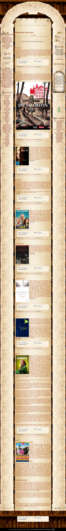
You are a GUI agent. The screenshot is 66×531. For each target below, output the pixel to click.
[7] (33, 41)
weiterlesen (18, 57)
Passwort (7, 120)
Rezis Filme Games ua (7, 46)
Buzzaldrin (59, 126)
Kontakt (31, 25)
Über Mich (7, 36)
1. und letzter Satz (7, 95)
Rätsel (7, 123)
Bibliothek (7, 105)
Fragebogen (7, 112)
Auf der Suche (7, 97)
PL (41, 66)
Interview (7, 104)
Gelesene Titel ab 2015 (7, 39)
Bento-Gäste (7, 100)
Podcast (7, 121)
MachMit (7, 115)
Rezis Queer (7, 47)
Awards (7, 99)
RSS (42, 434)
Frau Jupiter (59, 128)
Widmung (7, 143)
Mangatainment (7, 117)
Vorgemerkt (7, 136)
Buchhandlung (7, 107)
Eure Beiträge (7, 110)
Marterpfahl (59, 139)
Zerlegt (7, 144)
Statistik (7, 133)
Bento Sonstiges (7, 103)
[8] (34, 41)
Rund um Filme (7, 131)
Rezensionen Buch (7, 124)
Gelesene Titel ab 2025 (7, 42)
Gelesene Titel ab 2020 (7, 41)
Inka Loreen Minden (59, 132)
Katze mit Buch (59, 133)
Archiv (26, 25)
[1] (25, 41)
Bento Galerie (7, 101)
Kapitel (7, 114)
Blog (7, 106)
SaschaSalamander (19, 66)
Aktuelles (7, 96)
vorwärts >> (41, 41)
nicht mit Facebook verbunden (19, 61)
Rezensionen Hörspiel (7, 129)
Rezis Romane (7, 43)
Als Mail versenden (22, 62)
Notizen (7, 118)
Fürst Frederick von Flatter (59, 129)
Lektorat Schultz (59, 134)
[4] (29, 41)
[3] (28, 41)
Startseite (21, 25)
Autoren (7, 98)
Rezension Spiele (7, 132)
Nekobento (59, 141)
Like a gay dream (59, 136)
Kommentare (37, 66)
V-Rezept (7, 141)
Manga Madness (59, 137)
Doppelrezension (7, 109)
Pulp (7, 122)
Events (7, 111)
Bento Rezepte (7, 102)
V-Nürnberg (7, 139)
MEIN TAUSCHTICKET (59, 120)
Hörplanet (59, 130)
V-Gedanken (7, 138)
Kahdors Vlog (7, 113)
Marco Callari (59, 138)
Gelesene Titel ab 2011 (7, 38)
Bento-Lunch (59, 124)
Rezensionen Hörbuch (7, 128)
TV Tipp (7, 134)
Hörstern (59, 131)
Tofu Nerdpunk (59, 142)
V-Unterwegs (7, 142)
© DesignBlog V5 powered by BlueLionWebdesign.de (12, 508)
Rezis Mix (7, 44)
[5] (30, 41)
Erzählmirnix (59, 127)
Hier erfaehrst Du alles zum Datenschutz (41, 529)
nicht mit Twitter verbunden (35, 61)
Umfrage (7, 135)
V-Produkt (7, 140)
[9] (36, 41)
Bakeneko (59, 122)
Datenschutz (44, 25)
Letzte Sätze (59, 135)
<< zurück (22, 41)
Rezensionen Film (7, 126)
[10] (37, 41)
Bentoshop (59, 125)
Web (7, 137)
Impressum (37, 25)
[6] (32, 41)
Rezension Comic (7, 125)
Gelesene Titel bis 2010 (7, 37)
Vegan (7, 48)
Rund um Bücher (7, 130)
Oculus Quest (7, 119)
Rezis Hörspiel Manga (7, 45)
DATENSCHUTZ (59, 59)
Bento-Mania (59, 123)
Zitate (7, 145)
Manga (7, 116)
